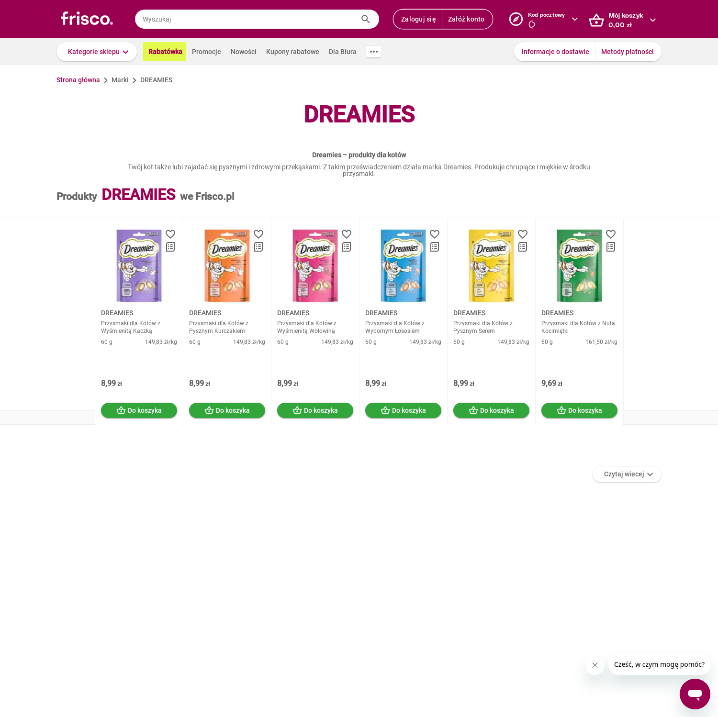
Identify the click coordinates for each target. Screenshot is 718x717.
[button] (96, 51)
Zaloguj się (418, 19)
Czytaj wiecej (624, 474)
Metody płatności (627, 51)
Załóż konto (466, 19)
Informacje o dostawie (555, 51)
